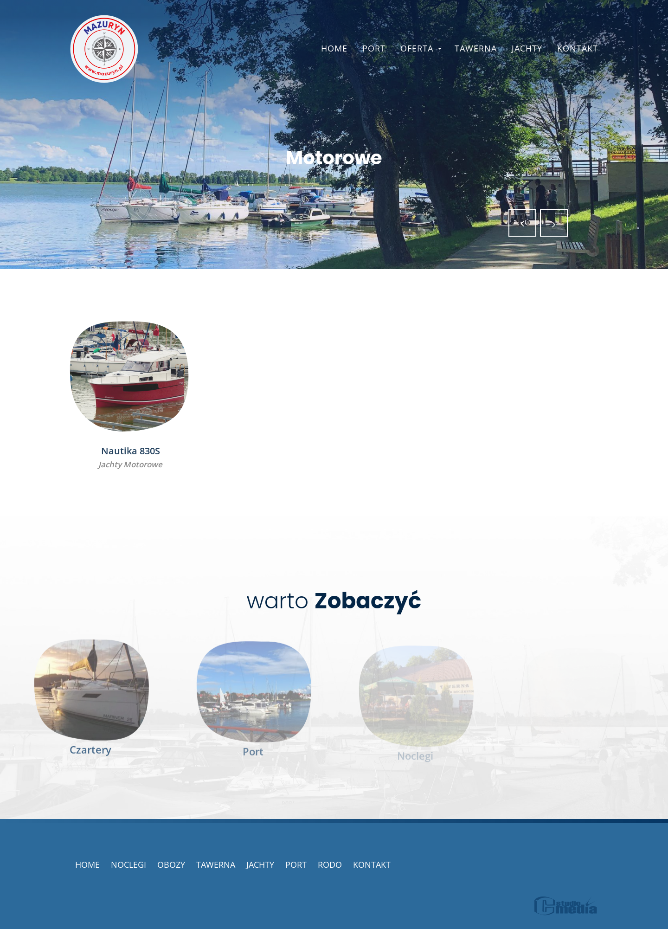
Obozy (171, 864)
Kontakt (577, 48)
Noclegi (128, 864)
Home (334, 48)
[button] (522, 223)
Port (373, 48)
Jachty (527, 48)
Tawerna (476, 48)
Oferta (416, 48)
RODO (330, 864)
